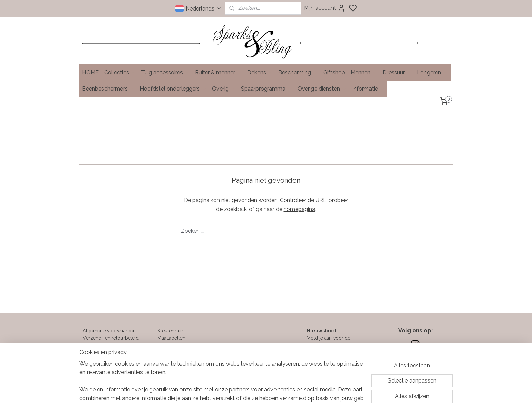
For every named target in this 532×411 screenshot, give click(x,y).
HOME (90, 72)
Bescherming (298, 72)
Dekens (260, 72)
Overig (223, 88)
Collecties (120, 72)
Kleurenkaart (171, 330)
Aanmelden (319, 368)
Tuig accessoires (165, 72)
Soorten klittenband (178, 346)
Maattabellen (171, 338)
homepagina (299, 209)
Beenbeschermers (108, 88)
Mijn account (324, 8)
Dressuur (397, 72)
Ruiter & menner (218, 72)
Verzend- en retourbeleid (111, 338)
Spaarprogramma (266, 88)
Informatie (368, 88)
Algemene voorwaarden (109, 330)
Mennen (363, 72)
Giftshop (334, 72)
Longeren (432, 72)
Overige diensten (322, 88)
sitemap (289, 398)
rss (301, 398)
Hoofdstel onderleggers (173, 88)
